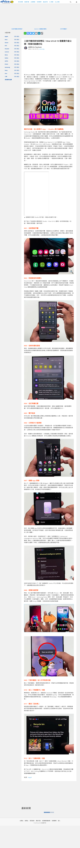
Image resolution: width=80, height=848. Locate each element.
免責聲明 (54, 820)
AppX (30, 777)
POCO (6, 64)
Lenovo (7, 52)
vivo (6, 73)
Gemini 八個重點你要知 (40, 29)
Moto (6, 55)
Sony (6, 70)
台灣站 (21, 820)
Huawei (7, 48)
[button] (70, 2)
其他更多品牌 (8, 79)
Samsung (7, 67)
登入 (59, 820)
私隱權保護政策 (46, 820)
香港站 (26, 820)
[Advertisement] (51, 62)
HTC (6, 45)
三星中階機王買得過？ (17, 29)
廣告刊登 (38, 820)
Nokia (6, 58)
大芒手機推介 (63, 29)
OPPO (6, 61)
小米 (6, 76)
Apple (6, 36)
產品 (18, 36)
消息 (15, 36)
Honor (6, 42)
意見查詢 (32, 820)
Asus (6, 39)
